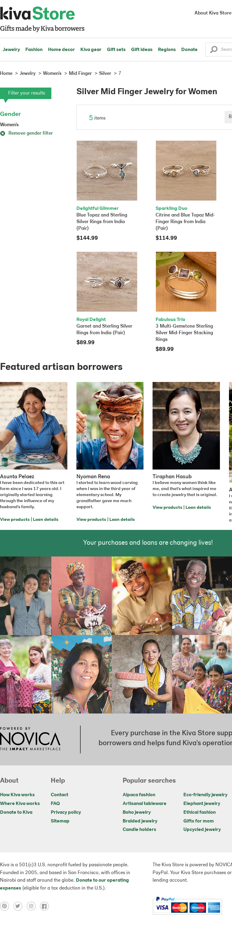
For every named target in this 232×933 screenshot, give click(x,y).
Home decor (61, 49)
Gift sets (116, 49)
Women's (9, 125)
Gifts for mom (198, 821)
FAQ (55, 803)
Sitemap (60, 821)
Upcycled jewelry (202, 829)
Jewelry (11, 49)
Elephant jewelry (201, 803)
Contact (59, 795)
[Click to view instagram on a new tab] (33, 905)
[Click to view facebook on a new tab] (46, 905)
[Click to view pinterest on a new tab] (6, 905)
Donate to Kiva (16, 812)
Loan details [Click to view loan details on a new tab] (45, 520)
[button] (214, 51)
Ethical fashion (199, 812)
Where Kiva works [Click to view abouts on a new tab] (20, 803)
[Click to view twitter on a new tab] (20, 905)
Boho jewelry (137, 812)
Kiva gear (91, 49)
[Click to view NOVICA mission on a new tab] (30, 739)
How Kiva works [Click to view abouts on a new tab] (17, 795)
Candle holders (139, 829)
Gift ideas (142, 49)
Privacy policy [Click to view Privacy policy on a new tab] (66, 812)
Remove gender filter (26, 133)
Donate (189, 49)
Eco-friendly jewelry (205, 795)
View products (15, 520)
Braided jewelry (140, 821)
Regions (167, 49)
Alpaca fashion (139, 795)
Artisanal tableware (144, 803)
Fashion (34, 49)
